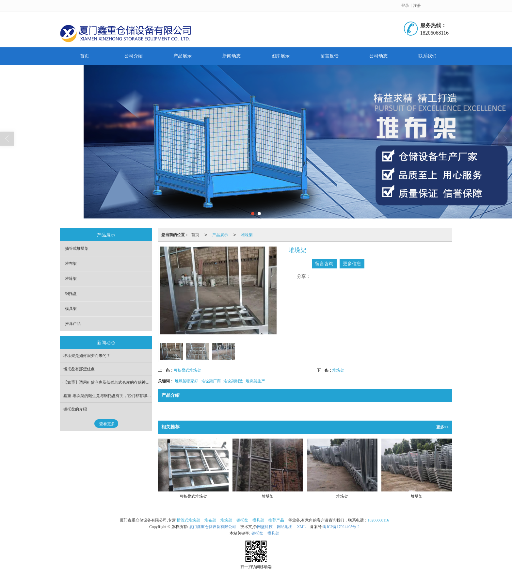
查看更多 (107, 424)
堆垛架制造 (233, 381)
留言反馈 (329, 56)
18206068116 (378, 520)
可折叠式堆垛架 (187, 370)
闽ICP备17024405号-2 (341, 526)
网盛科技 (265, 526)
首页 (84, 56)
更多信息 (352, 263)
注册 (417, 5)
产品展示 (182, 56)
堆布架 (71, 263)
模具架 (71, 308)
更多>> (442, 427)
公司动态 (378, 56)
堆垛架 (247, 235)
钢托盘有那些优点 (79, 369)
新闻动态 (231, 56)
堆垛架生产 (255, 381)
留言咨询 (324, 263)
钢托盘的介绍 (75, 409)
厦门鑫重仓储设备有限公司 (212, 526)
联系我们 (427, 56)
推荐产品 (73, 323)
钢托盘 (71, 293)
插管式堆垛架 (76, 248)
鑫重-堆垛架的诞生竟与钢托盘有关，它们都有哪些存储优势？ (107, 395)
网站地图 (285, 526)
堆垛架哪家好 (186, 381)
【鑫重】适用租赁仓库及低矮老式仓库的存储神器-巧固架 (107, 382)
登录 (405, 5)
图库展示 (280, 56)
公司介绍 (133, 56)
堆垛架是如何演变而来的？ (86, 355)
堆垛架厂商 (211, 381)
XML (301, 526)
